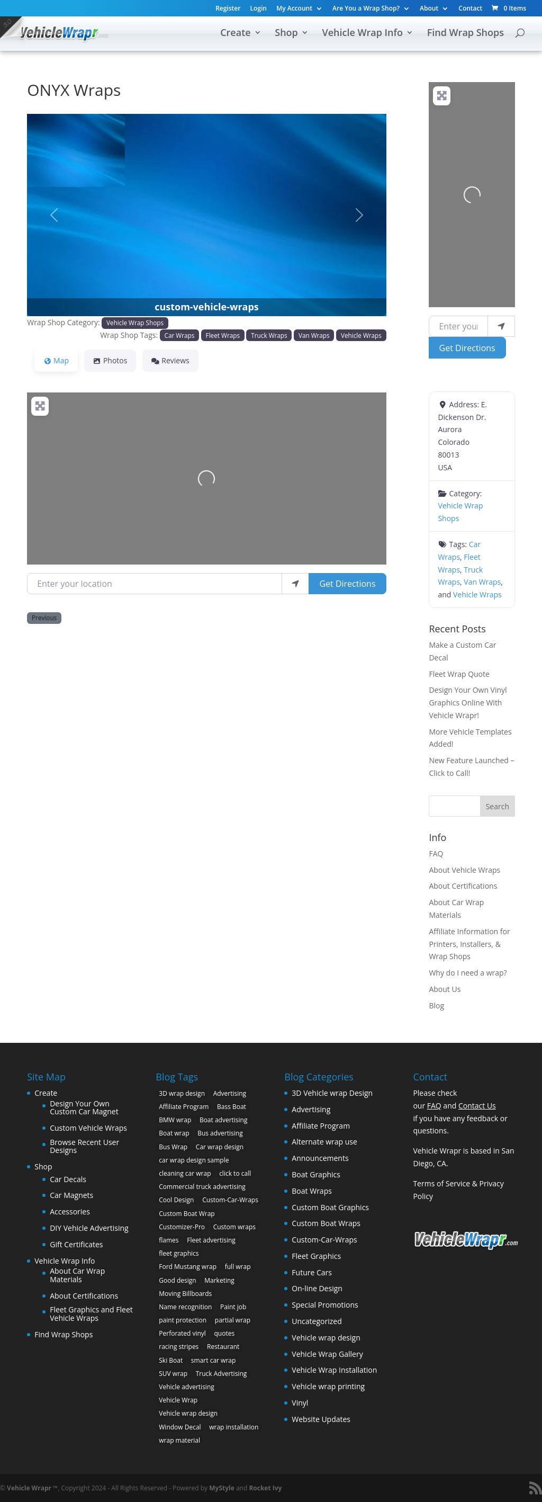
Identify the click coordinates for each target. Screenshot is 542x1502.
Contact (470, 9)
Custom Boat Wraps (326, 1223)
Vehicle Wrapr (29, 1487)
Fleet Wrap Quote (459, 674)
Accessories (70, 1211)
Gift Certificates (76, 1244)
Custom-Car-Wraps (324, 1240)
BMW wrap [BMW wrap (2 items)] (175, 1119)
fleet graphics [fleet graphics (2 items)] (178, 1253)
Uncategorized (316, 1321)
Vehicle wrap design (326, 1338)
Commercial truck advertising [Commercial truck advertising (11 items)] (202, 1186)
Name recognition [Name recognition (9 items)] (185, 1306)
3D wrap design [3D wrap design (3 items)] (182, 1093)
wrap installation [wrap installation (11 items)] (233, 1427)
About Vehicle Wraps (464, 870)
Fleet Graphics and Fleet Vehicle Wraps (91, 1314)
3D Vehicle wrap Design (332, 1093)
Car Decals (68, 1179)
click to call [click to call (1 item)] (235, 1173)
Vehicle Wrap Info (362, 34)
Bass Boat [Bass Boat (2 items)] (231, 1106)
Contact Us (477, 1106)
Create (235, 34)
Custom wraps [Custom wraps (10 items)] (234, 1226)
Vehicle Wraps (361, 335)
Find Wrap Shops (465, 34)
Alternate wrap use (324, 1142)
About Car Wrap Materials (77, 1275)
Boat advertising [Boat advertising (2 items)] (224, 1119)
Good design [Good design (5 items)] (177, 1280)
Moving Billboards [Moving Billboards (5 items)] (185, 1293)
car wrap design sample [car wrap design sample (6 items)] (194, 1160)
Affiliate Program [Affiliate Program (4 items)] (184, 1106)
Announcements (320, 1158)
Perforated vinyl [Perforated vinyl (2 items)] (182, 1333)
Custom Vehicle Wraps (88, 1128)
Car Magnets (71, 1195)
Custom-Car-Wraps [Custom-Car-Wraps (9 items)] (230, 1199)
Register (227, 9)
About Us (444, 989)
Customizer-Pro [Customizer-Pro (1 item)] (182, 1226)
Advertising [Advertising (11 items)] (230, 1093)
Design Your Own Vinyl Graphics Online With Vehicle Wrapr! (468, 702)
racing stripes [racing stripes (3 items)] (178, 1346)
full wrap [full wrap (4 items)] (238, 1266)
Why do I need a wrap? (468, 973)
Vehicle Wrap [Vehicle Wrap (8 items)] (178, 1400)
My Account (294, 9)
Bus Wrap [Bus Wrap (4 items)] (173, 1146)
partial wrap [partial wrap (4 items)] (232, 1320)
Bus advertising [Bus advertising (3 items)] (220, 1133)
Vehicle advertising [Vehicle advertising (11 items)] (186, 1386)
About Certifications (463, 886)
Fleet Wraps (223, 335)
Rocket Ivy (265, 1487)
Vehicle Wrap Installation (334, 1370)
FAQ (436, 853)
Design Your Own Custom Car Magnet (84, 1107)
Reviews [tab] (170, 360)
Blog (436, 1005)
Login (258, 9)
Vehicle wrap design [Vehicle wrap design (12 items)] (188, 1413)
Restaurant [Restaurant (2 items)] (223, 1346)
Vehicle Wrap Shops (135, 322)
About (429, 9)
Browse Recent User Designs (84, 1146)
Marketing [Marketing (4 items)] (219, 1280)
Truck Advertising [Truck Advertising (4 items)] (221, 1373)
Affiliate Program (321, 1126)
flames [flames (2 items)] (168, 1240)
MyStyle (221, 1487)
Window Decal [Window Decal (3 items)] (180, 1427)
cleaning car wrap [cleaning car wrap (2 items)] (185, 1173)
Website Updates (321, 1419)
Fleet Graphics (316, 1256)
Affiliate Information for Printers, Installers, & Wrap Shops (469, 944)
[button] (54, 215)
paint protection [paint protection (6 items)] (182, 1320)
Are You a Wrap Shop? (366, 9)
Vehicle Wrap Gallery (327, 1354)
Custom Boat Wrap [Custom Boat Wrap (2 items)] (186, 1213)
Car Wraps (180, 335)
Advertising (311, 1109)
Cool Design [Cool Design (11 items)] (176, 1199)
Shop (286, 34)
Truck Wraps (269, 335)
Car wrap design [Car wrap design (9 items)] (219, 1146)
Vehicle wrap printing (328, 1386)
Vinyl (300, 1403)
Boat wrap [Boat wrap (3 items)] (174, 1133)
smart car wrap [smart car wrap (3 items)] (213, 1360)
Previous (44, 617)
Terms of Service (441, 1183)
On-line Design (317, 1288)
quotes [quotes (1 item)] (224, 1333)
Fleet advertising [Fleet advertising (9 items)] (211, 1240)
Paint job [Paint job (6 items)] (233, 1306)
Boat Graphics (316, 1174)
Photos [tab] (110, 360)
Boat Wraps (312, 1191)
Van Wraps (314, 335)
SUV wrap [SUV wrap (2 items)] (173, 1373)
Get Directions (347, 583)
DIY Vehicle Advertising (89, 1228)
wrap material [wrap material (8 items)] (179, 1440)
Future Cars (312, 1272)
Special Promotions (325, 1305)
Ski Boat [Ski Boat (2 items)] (171, 1360)
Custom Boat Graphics (330, 1207)
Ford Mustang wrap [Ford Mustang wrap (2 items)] (187, 1266)
